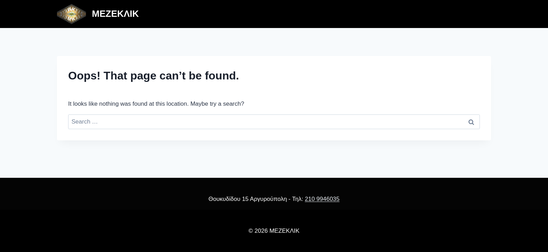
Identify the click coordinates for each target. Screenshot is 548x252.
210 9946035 (322, 199)
